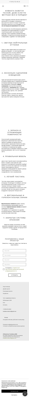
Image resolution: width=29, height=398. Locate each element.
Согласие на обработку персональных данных (14, 326)
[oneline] (14, 264)
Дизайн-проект (6, 289)
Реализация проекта (7, 291)
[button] (3, 6)
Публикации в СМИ (7, 300)
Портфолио (5, 293)
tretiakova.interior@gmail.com (9, 338)
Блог (4, 302)
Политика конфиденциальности (10, 324)
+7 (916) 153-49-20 (14, 2)
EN (27, 6)
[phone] (14, 255)
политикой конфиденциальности (14, 270)
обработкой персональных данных (12, 268)
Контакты (5, 305)
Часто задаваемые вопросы (9, 298)
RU (25, 6)
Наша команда (6, 286)
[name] (14, 250)
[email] (14, 259)
